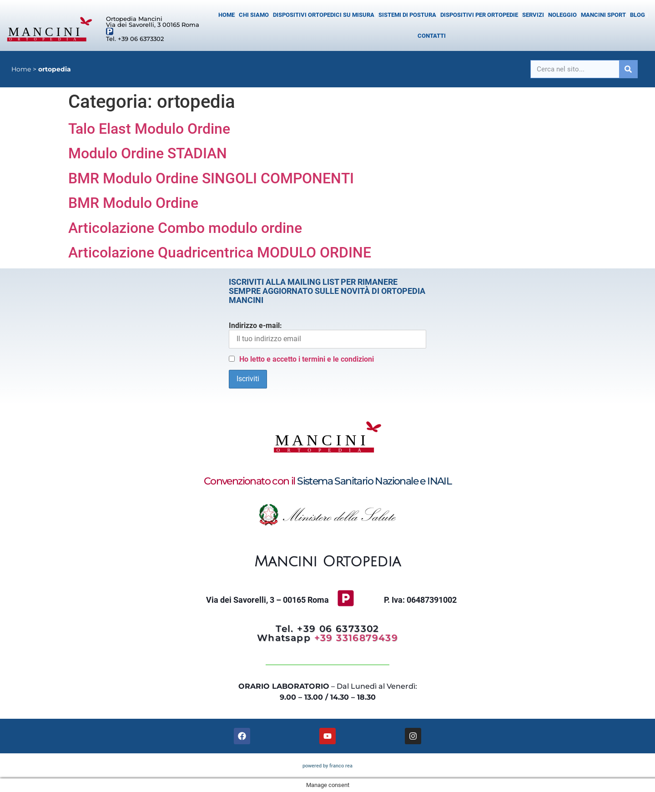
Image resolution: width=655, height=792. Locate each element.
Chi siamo (254, 14)
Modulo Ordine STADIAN (147, 153)
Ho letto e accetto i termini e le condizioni (306, 359)
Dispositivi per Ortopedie (479, 14)
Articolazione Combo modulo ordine (185, 228)
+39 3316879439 (356, 637)
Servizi (533, 14)
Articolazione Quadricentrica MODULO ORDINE (219, 252)
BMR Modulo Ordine (133, 203)
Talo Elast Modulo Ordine (149, 128)
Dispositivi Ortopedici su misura (323, 14)
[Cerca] (628, 69)
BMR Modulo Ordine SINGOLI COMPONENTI (211, 178)
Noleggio (562, 14)
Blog (637, 14)
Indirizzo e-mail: (327, 334)
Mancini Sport (603, 14)
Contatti (432, 35)
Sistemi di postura (407, 14)
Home (226, 14)
